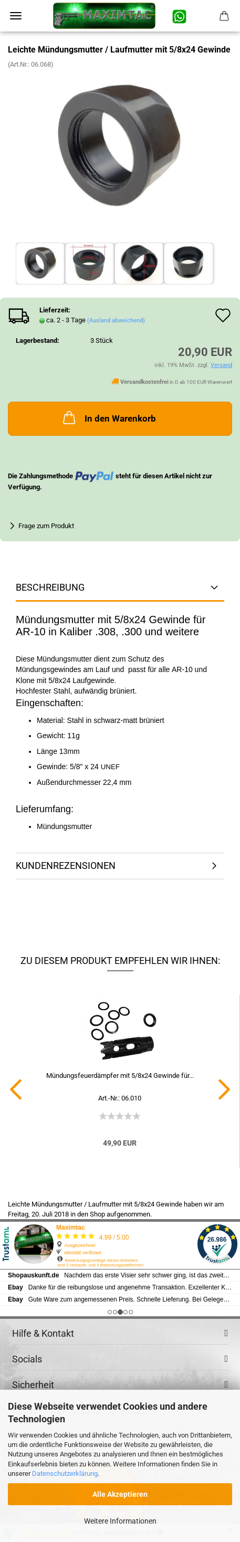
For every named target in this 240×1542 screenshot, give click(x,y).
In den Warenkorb (108, 417)
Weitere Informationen (120, 1521)
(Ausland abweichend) (116, 320)
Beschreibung (50, 587)
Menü (16, 15)
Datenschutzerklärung (65, 1473)
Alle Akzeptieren (120, 1494)
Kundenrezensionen (66, 865)
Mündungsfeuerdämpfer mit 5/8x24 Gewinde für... (120, 1075)
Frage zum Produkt (46, 526)
